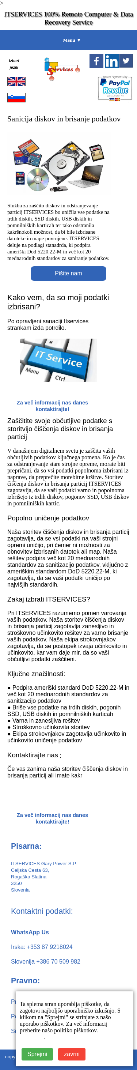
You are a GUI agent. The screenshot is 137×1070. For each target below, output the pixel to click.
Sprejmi (37, 1054)
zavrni (72, 1054)
